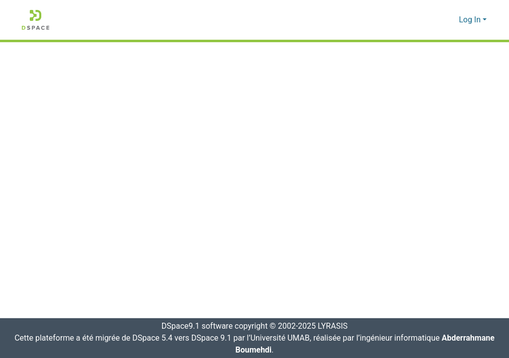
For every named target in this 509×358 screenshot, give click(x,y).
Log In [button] (471, 19)
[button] (35, 20)
